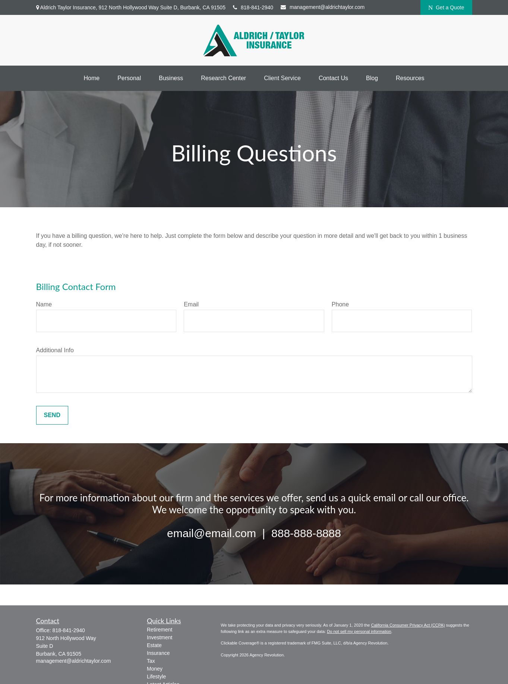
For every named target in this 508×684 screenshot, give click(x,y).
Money (155, 669)
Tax (151, 661)
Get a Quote (446, 7)
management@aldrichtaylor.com (323, 7)
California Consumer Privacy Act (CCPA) (408, 625)
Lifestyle (156, 677)
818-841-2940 (253, 7)
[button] (91, 78)
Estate (154, 645)
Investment (159, 637)
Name (44, 304)
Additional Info (55, 350)
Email (191, 304)
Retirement (159, 630)
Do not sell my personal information (359, 631)
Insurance (158, 653)
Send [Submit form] (52, 415)
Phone (340, 304)
